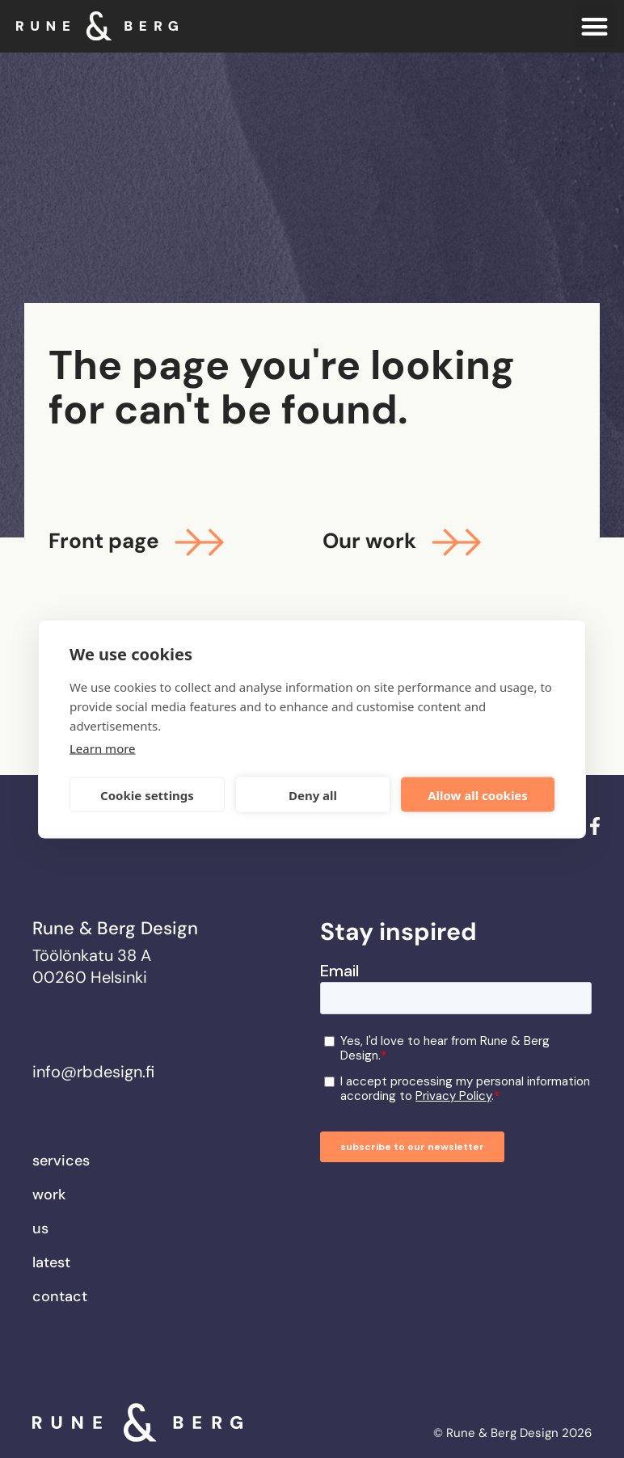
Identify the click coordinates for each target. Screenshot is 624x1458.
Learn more (103, 748)
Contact (59, 1296)
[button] (595, 26)
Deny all (313, 794)
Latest (51, 1262)
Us (40, 1228)
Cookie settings (147, 794)
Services (61, 1160)
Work (48, 1194)
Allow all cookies (478, 794)
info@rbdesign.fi (93, 1071)
